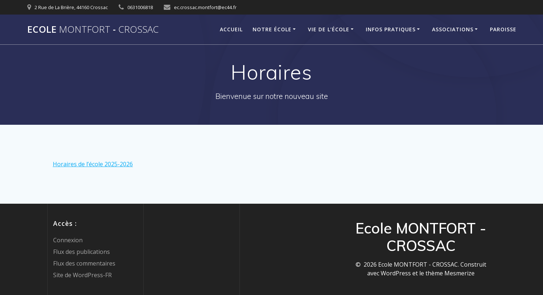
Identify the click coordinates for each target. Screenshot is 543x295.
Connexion (68, 240)
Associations (452, 29)
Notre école (272, 29)
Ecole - (93, 29)
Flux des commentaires (84, 263)
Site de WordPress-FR (82, 275)
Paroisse (503, 29)
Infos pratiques (391, 29)
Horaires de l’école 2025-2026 (93, 164)
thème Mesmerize (450, 273)
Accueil (231, 29)
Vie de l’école (328, 29)
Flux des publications (81, 252)
